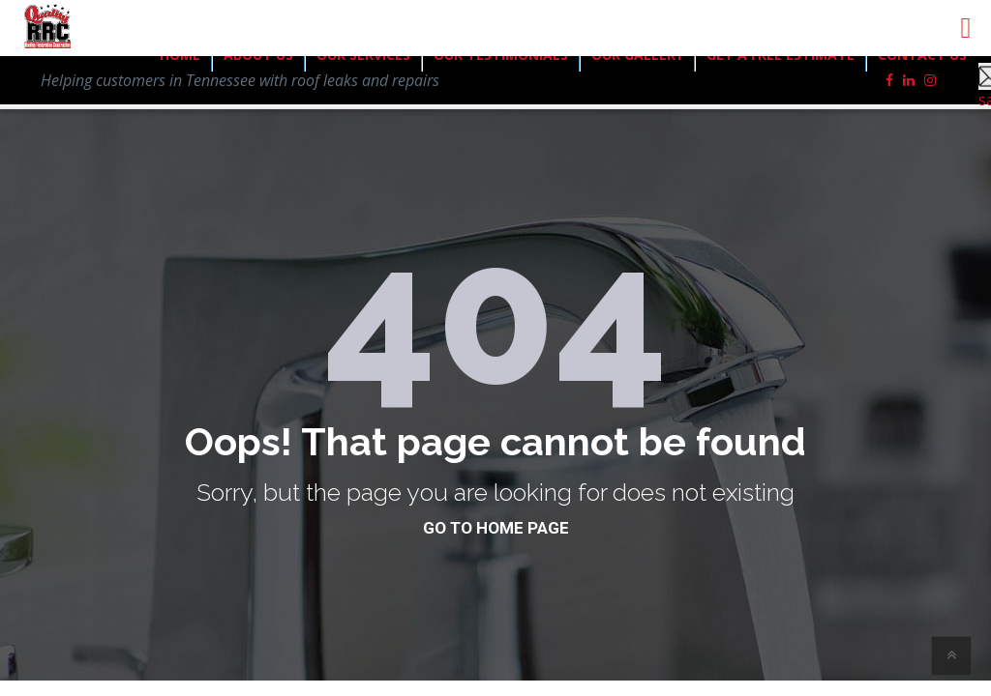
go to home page (496, 527)
